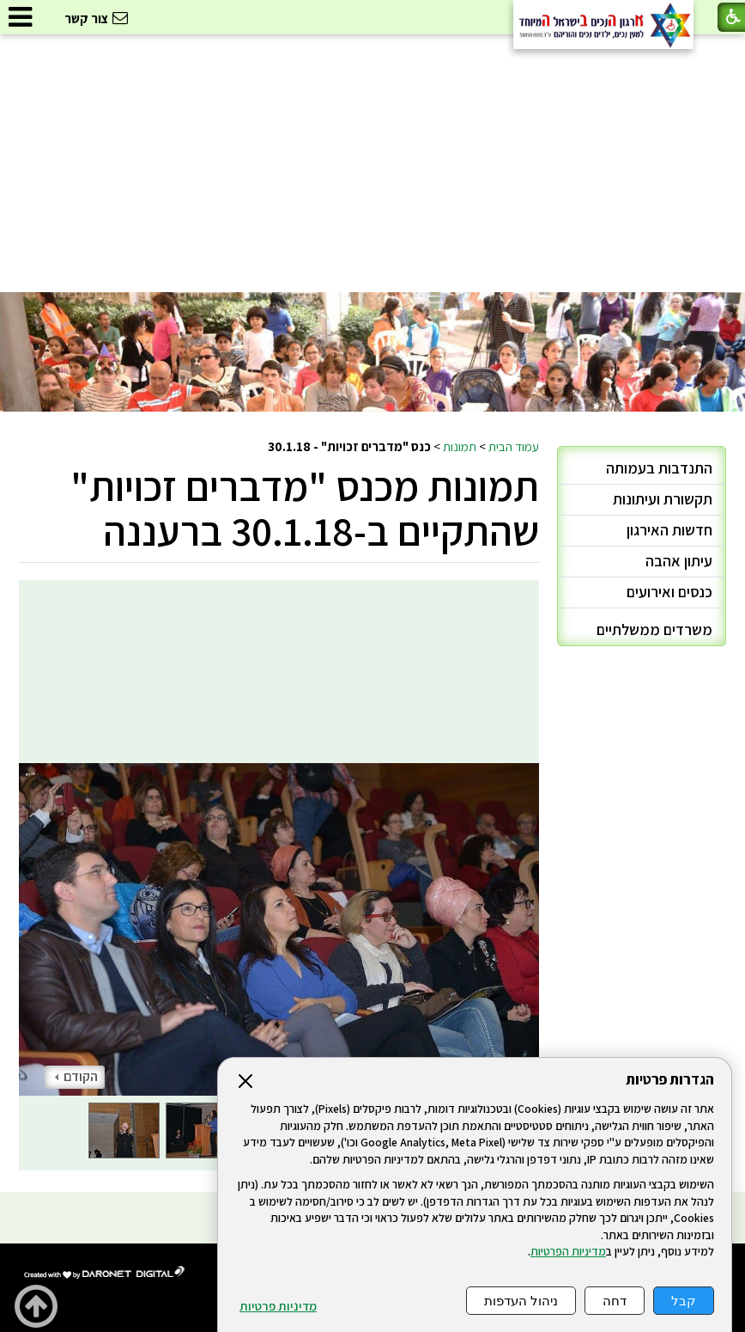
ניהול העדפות (521, 1300)
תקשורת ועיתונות (662, 499)
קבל (683, 1300)
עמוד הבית (513, 446)
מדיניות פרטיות (278, 1306)
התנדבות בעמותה (659, 468)
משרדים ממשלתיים (654, 629)
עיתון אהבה (678, 561)
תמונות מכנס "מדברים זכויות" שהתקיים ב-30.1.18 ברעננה (304, 508)
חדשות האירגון (669, 530)
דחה (615, 1300)
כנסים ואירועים (669, 592)
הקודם (76, 1076)
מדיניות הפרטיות (568, 1251)
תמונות (459, 446)
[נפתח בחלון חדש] (105, 1272)
